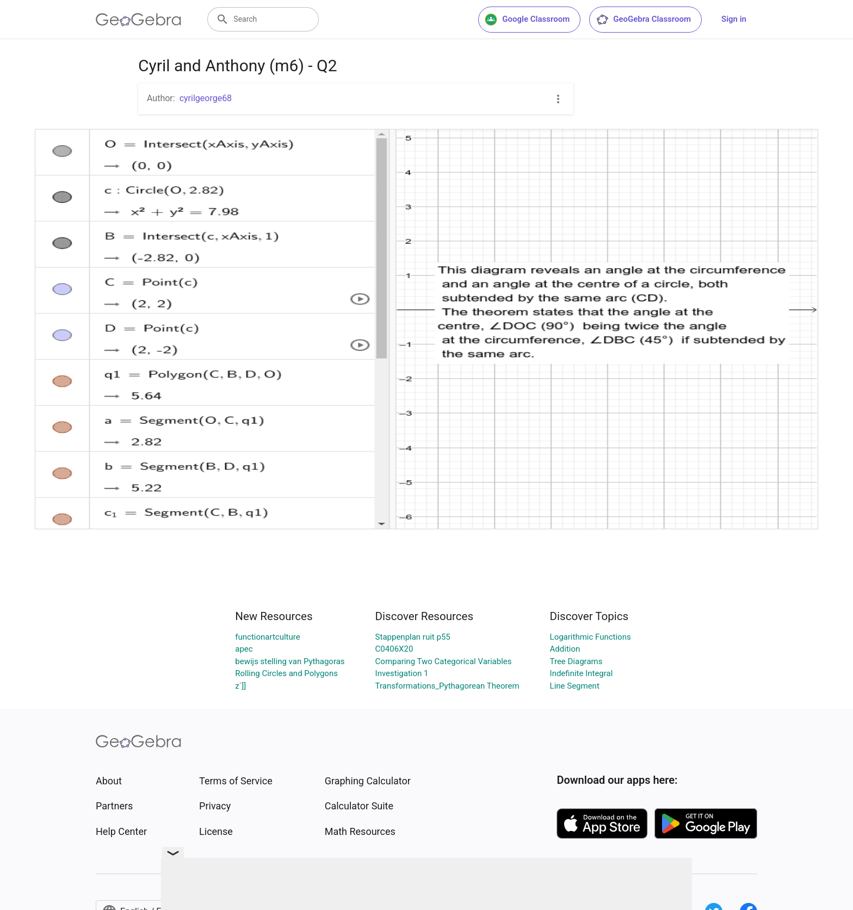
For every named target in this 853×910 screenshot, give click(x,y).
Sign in (733, 19)
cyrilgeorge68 (206, 98)
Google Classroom (527, 19)
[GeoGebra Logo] (138, 19)
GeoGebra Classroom (643, 19)
